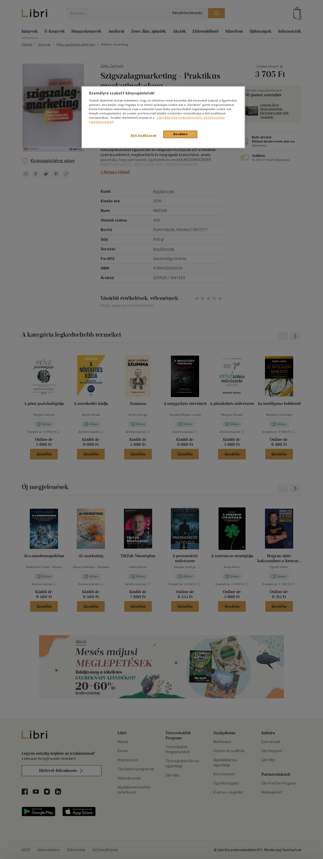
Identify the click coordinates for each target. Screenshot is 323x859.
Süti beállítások (143, 135)
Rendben (180, 134)
